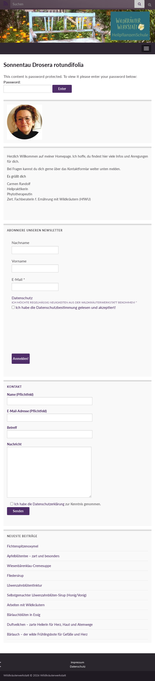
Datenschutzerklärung (48, 504)
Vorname (19, 261)
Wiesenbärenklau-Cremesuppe (29, 566)
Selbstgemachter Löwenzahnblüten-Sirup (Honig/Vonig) (47, 595)
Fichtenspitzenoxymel (22, 546)
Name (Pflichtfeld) (49, 398)
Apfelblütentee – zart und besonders (33, 556)
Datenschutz (22, 298)
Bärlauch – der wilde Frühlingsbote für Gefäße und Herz (47, 634)
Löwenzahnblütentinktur (24, 585)
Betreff (49, 432)
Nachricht (49, 470)
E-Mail (18, 279)
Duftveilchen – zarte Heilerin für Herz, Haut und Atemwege (50, 624)
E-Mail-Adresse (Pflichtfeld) (49, 415)
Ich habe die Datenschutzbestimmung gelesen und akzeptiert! (64, 307)
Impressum (77, 662)
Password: (27, 86)
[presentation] (31, 332)
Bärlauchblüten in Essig (23, 615)
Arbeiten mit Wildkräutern (26, 605)
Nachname (20, 242)
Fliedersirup (15, 576)
